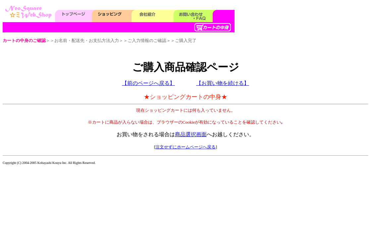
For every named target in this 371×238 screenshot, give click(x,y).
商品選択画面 (191, 134)
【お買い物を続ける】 (222, 83)
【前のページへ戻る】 (148, 83)
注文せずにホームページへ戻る (185, 146)
